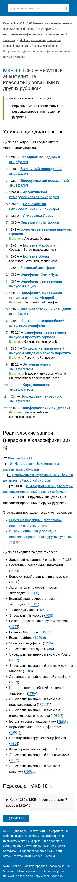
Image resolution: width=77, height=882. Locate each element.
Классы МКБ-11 (13, 23)
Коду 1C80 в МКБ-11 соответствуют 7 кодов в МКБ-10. (36, 802)
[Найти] (65, 8)
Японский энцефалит (38, 267)
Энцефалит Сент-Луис (39, 274)
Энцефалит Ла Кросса (40, 222)
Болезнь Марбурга (39, 245)
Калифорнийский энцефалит (45, 408)
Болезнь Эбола (36, 256)
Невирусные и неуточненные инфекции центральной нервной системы (35, 34)
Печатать (15, 819)
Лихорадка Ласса (38, 215)
